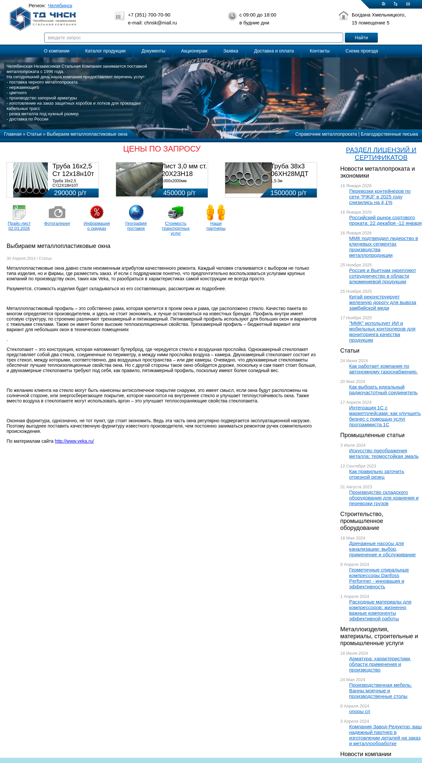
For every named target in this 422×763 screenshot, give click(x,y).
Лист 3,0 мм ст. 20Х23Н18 (184, 169)
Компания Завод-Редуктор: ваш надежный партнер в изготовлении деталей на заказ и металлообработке (385, 735)
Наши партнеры (216, 226)
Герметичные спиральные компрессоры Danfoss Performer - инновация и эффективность (379, 578)
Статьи (349, 350)
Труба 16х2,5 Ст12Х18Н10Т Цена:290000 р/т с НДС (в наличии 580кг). (73, 188)
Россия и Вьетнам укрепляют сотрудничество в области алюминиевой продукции (382, 275)
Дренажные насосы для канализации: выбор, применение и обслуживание (382, 548)
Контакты (319, 50)
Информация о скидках (97, 226)
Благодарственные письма (389, 134)
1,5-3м (277, 181)
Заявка (230, 50)
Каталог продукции (105, 50)
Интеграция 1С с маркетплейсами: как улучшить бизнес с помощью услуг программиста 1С (385, 416)
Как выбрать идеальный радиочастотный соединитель (383, 389)
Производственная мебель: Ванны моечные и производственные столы (380, 690)
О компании (56, 50)
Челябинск (60, 5)
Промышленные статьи (372, 435)
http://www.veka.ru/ (74, 441)
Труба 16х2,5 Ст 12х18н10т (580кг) (73, 173)
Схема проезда (362, 50)
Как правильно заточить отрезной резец (376, 474)
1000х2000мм (174, 181)
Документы (153, 50)
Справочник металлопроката (326, 134)
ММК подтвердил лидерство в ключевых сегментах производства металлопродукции (383, 246)
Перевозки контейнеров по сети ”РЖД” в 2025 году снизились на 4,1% (379, 196)
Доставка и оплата (274, 50)
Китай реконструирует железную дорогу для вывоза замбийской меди (382, 302)
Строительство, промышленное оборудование (361, 521)
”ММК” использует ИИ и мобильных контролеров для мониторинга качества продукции (382, 331)
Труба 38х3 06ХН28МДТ (290, 169)
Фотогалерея (57, 223)
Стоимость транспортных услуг (176, 228)
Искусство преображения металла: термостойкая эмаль (384, 453)
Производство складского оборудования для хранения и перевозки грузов (384, 497)
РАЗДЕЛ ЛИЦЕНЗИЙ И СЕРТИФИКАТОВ (381, 153)
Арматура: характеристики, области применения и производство (380, 664)
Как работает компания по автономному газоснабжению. (383, 368)
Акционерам (194, 50)
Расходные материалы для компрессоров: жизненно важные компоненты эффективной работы (380, 610)
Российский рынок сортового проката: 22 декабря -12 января (385, 220)
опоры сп (359, 711)
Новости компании (365, 754)
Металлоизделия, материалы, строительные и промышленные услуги (379, 636)
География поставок (136, 226)
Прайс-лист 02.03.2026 (19, 226)
